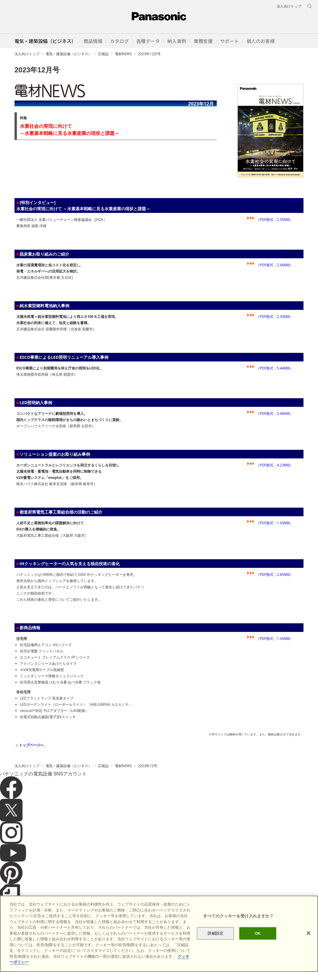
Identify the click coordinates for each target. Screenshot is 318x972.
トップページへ (29, 745)
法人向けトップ (27, 53)
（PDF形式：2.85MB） (274, 574)
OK (258, 933)
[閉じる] (308, 933)
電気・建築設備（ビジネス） (69, 53)
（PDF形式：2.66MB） (274, 264)
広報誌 (103, 53)
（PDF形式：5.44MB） (274, 368)
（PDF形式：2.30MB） (274, 316)
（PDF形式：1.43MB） (274, 638)
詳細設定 (215, 933)
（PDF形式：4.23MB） (274, 465)
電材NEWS (123, 53)
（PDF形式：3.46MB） (274, 413)
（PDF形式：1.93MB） (274, 522)
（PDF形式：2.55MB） (274, 219)
